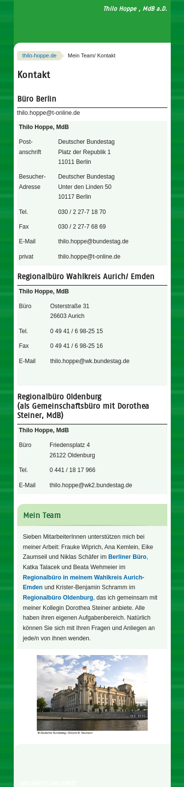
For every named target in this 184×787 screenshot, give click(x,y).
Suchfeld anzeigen (161, 24)
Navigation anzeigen (147, 24)
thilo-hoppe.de (40, 55)
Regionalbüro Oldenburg (58, 597)
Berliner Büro (127, 556)
